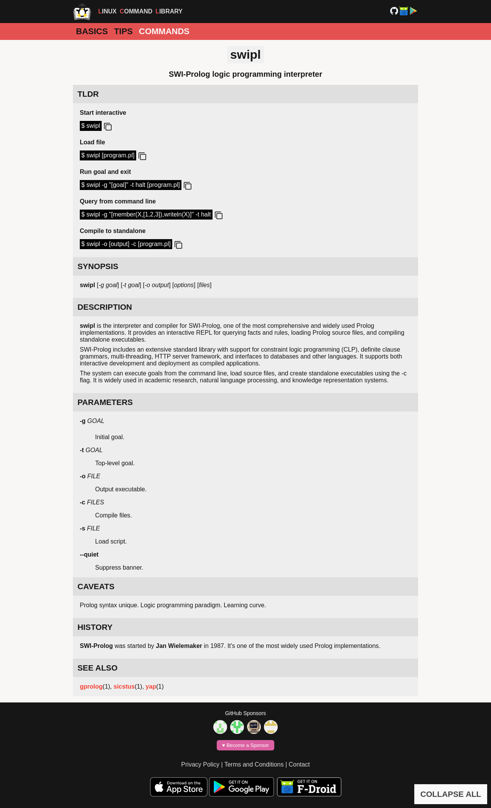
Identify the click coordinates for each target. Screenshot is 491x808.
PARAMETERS (105, 402)
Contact (299, 764)
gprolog (91, 686)
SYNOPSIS (97, 266)
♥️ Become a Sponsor (245, 745)
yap (151, 686)
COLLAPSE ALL (450, 794)
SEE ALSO (97, 667)
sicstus (124, 686)
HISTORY (94, 627)
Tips (123, 31)
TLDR (88, 93)
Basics (92, 31)
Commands (164, 31)
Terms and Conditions (254, 764)
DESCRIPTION (104, 306)
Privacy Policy (200, 764)
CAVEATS (95, 586)
